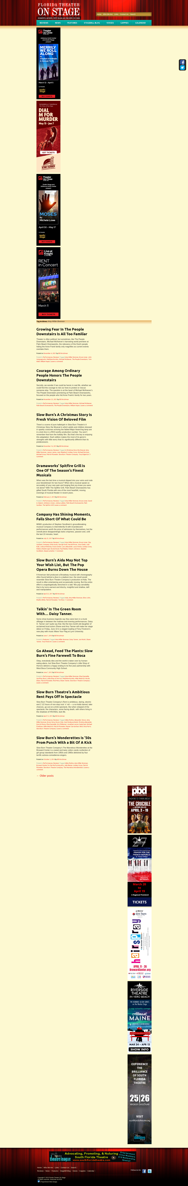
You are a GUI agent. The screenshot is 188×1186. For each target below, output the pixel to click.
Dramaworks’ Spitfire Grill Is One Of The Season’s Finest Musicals (60, 470)
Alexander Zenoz (80, 720)
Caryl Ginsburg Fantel (71, 722)
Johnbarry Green (49, 503)
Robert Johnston (74, 549)
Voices (110, 23)
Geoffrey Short (41, 678)
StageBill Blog (92, 23)
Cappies (124, 23)
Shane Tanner (64, 680)
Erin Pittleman (62, 724)
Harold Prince (72, 544)
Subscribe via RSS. (56, 1179)
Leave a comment (57, 361)
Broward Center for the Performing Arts (50, 765)
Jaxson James (51, 452)
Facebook (144, 1171)
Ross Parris (87, 726)
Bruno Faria (51, 722)
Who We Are (107, 14)
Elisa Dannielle (84, 676)
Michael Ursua (41, 454)
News (58, 23)
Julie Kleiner (68, 765)
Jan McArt (82, 639)
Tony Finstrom (47, 641)
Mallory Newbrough (43, 549)
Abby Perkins (69, 720)
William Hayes (45, 361)
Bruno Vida (59, 722)
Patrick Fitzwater (52, 454)
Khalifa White (40, 600)
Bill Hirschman (63, 353)
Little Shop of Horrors (54, 678)
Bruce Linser (83, 357)
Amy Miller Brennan (72, 357)
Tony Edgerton (84, 454)
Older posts (45, 775)
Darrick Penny (41, 724)
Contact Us (124, 14)
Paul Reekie (64, 549)
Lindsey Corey (72, 452)
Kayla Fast (82, 724)
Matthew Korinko (52, 359)
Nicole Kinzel (55, 549)
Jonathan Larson (73, 724)
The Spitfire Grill (48, 505)
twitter (150, 1171)
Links (116, 14)
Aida (66, 598)
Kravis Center (57, 546)
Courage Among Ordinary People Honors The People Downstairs (59, 375)
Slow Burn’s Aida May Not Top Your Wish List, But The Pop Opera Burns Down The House (62, 564)
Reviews (44, 23)
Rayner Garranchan (72, 726)
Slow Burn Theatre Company (68, 454)
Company (46, 544)
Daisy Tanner (73, 639)
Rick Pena (56, 680)
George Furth (62, 544)
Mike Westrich (80, 678)
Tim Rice (61, 600)
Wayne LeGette (49, 551)
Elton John (86, 598)
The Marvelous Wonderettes (73, 767)
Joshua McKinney (46, 546)
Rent (81, 726)
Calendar (140, 23)
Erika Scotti (54, 544)
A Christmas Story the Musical (75, 450)
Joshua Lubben (61, 503)
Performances (48, 357)
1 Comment (59, 551)
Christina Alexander (85, 722)
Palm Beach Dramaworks (44, 405)
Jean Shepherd (62, 452)
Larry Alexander (67, 546)
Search (132, 14)
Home (99, 14)
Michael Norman (83, 452)
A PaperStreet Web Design (47, 1182)
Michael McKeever (65, 359)
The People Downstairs (80, 359)
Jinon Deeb (82, 544)
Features (72, 23)
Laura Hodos (77, 546)
